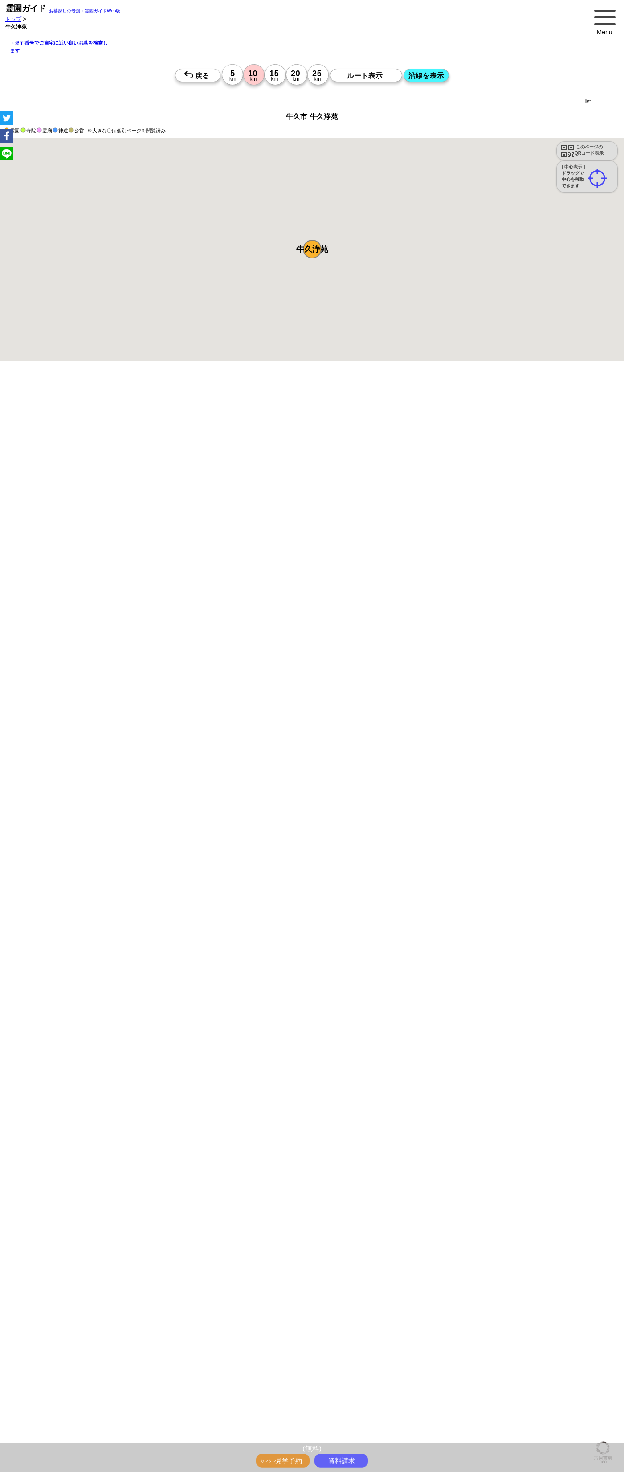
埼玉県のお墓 (539, 1425)
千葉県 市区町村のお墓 (234, 1425)
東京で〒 (220, 1366)
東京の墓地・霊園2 (96, 1396)
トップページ (72, 1327)
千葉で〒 (303, 1366)
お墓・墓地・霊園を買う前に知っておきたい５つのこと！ (162, 1327)
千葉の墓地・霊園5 (459, 1405)
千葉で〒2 (448, 1366)
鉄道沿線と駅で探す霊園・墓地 (298, 1356)
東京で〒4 (64, 1376)
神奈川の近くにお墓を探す (155, 1435)
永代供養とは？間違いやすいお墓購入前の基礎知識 (297, 1327)
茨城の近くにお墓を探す (347, 1435)
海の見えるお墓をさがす (518, 1337)
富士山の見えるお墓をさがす (449, 1337)
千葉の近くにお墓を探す (221, 1435)
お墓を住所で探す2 (417, 1425)
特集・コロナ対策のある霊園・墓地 (224, 1337)
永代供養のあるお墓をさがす (375, 1337)
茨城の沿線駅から (91, 1366)
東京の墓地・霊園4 (46, 1405)
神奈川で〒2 (388, 1366)
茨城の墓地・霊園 (358, 1386)
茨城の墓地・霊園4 (252, 1405)
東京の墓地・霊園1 (407, 1386)
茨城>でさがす (120, 1386)
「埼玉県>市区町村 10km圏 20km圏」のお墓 (305, 1415)
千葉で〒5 (306, 1376)
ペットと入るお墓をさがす (304, 1337)
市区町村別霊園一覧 (406, 1435)
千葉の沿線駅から (44, 1366)
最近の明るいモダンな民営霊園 (60, 1337)
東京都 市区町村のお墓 (50, 1425)
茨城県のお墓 (39, 1435)
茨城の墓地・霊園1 (46, 1396)
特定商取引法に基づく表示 (549, 1435)
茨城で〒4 (185, 1376)
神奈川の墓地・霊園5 (355, 1405)
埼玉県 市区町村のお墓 (174, 1425)
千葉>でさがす (80, 1386)
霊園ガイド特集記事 (442, 1327)
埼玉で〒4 (127, 1376)
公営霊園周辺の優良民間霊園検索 (220, 1347)
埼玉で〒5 (277, 1376)
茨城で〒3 (35, 1376)
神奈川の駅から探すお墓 (52, 1356)
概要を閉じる (121, 493)
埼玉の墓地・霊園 (263, 1386)
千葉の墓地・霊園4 (202, 1405)
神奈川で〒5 (246, 1376)
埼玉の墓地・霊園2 (202, 1396)
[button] (312, 249)
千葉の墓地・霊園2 (252, 1396)
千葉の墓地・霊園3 (509, 1396)
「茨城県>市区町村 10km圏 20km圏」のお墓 (528, 1415)
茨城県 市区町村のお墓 (293, 1425)
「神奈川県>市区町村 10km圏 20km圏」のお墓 (191, 1415)
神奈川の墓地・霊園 (214, 1386)
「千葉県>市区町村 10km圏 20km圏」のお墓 (416, 1415)
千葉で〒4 (156, 1376)
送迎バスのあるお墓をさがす (58, 1347)
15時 (251, 980)
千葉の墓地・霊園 (311, 1386)
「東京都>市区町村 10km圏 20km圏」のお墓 (76, 1415)
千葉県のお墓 (576, 1425)
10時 (251, 959)
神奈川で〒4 (96, 1376)
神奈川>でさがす (567, 1376)
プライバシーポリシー (485, 1435)
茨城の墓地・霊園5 (509, 1405)
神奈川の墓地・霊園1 (459, 1386)
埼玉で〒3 (569, 1366)
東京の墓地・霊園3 (353, 1396)
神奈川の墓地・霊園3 (406, 1396)
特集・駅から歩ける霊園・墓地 (139, 1337)
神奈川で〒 (249, 1366)
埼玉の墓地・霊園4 (152, 1405)
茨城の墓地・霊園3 (559, 1396)
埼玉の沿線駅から (580, 1356)
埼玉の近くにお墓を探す (284, 1435)
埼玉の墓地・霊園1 (513, 1386)
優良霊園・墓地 (41, 1245)
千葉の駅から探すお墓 (171, 1356)
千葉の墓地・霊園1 (563, 1386)
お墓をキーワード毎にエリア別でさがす (405, 1347)
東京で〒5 (214, 1376)
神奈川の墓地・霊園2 (149, 1396)
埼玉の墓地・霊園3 (459, 1396)
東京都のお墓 (461, 1425)
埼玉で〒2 (420, 1366)
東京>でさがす (524, 1376)
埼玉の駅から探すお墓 (113, 1356)
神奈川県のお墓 (499, 1425)
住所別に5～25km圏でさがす (467, 1376)
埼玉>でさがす (40, 1386)
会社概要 (445, 1435)
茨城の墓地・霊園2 (303, 1396)
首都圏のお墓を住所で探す (358, 1425)
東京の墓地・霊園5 (303, 1405)
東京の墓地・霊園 (163, 1386)
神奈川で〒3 (538, 1366)
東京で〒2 (357, 1366)
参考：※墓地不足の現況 (244, 747)
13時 (251, 970)
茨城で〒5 (334, 1376)
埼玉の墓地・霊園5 (409, 1405)
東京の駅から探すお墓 (571, 1347)
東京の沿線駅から (479, 1356)
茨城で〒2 (477, 1366)
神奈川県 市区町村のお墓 (112, 1425)
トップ (13, 19)
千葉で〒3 (598, 1366)
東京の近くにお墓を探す (89, 1435)
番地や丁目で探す (557, 1405)
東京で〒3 (506, 1366)
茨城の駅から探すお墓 (229, 1356)
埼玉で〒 (277, 1366)
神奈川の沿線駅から (530, 1356)
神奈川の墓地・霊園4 (99, 1405)
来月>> (362, 895)
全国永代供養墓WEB (388, 1327)
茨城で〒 (329, 1366)
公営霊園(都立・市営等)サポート (136, 1347)
